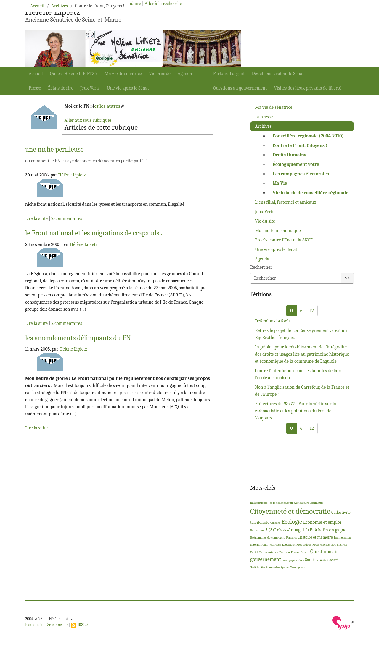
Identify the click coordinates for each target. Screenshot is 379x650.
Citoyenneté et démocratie (290, 511)
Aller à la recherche (163, 3)
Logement (289, 545)
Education (257, 530)
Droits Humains (289, 155)
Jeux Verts (89, 88)
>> (347, 278)
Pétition (284, 552)
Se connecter (57, 625)
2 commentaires (66, 218)
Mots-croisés (321, 545)
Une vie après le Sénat (128, 88)
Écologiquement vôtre (296, 164)
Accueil (36, 73)
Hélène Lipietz (72, 175)
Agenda (185, 73)
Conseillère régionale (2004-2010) (308, 136)
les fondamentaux (281, 503)
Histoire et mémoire (315, 537)
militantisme (259, 503)
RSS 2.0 (80, 625)
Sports (285, 567)
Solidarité (257, 567)
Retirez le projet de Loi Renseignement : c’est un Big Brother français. (301, 334)
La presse (264, 116)
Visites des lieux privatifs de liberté (307, 88)
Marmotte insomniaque (278, 230)
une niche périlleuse (54, 149)
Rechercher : (262, 267)
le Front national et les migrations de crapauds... (94, 233)
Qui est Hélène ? (73, 73)
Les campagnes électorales (301, 173)
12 (312, 310)
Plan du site (34, 625)
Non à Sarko (339, 545)
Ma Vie (280, 183)
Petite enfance (268, 552)
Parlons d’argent (229, 73)
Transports (297, 567)
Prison (305, 552)
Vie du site (265, 221)
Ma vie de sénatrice (123, 73)
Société (333, 559)
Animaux (316, 503)
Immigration (342, 537)
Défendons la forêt (272, 321)
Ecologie (291, 521)
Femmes (291, 537)
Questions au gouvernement (240, 88)
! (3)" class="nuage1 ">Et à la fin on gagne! (307, 530)
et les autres (107, 106)
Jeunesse (275, 545)
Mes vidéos (303, 545)
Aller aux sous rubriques (87, 120)
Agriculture (301, 503)
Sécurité (321, 560)
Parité (254, 552)
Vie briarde (160, 73)
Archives (59, 6)
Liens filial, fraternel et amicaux (285, 202)
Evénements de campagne (267, 537)
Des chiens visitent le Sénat (278, 73)
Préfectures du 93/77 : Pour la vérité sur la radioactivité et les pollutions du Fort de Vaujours (295, 411)
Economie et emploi (322, 522)
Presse (35, 88)
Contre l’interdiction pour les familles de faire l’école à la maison (298, 374)
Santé (309, 559)
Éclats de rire (60, 88)
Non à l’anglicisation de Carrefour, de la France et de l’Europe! (302, 391)
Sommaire (273, 567)
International (259, 545)
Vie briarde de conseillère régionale (310, 192)
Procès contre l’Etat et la (284, 240)
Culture (275, 523)
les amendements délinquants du (78, 338)
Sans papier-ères (293, 560)
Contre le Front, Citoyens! (300, 145)
